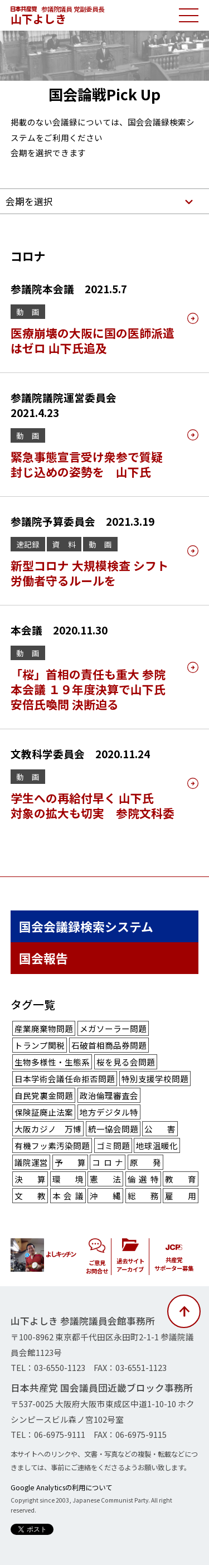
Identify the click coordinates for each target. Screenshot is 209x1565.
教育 (180, 1179)
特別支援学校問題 (154, 1078)
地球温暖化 (157, 1145)
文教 (30, 1195)
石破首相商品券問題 (109, 1045)
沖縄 (105, 1195)
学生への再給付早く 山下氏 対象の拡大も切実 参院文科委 (92, 805)
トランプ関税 (39, 1045)
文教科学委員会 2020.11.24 (80, 753)
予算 (70, 1162)
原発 (145, 1162)
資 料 (64, 544)
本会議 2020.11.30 (59, 629)
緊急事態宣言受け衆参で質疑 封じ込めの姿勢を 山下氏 (87, 464)
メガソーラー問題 (113, 1028)
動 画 (28, 311)
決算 (30, 1179)
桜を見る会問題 (125, 1062)
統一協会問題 (113, 1129)
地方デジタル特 (109, 1112)
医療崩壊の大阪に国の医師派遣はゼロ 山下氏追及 (92, 340)
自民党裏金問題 (43, 1095)
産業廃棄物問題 (43, 1028)
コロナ (107, 1162)
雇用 (180, 1195)
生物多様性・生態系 (52, 1062)
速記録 (28, 544)
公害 (160, 1129)
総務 (143, 1195)
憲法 (105, 1179)
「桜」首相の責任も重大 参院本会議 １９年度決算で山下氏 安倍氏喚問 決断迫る (88, 689)
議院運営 (31, 1162)
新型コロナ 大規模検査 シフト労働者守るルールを (89, 573)
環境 (68, 1179)
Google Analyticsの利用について (61, 1487)
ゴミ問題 (113, 1145)
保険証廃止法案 (43, 1112)
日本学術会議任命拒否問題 (64, 1078)
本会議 (68, 1195)
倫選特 (143, 1179)
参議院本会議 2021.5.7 (69, 288)
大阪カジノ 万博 (47, 1129)
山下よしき (38, 19)
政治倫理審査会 (109, 1095)
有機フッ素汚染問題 (52, 1145)
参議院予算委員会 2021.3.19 (82, 521)
